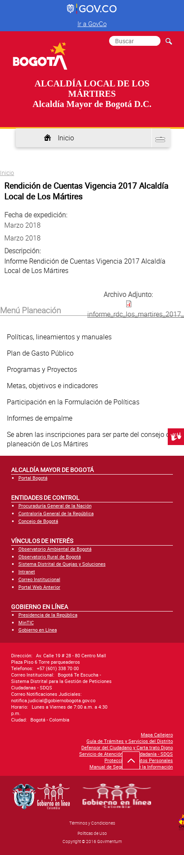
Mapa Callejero (157, 734)
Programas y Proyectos (42, 369)
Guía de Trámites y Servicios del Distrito (129, 741)
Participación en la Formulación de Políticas (73, 402)
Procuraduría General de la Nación (55, 505)
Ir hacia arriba (135, 762)
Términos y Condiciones (92, 823)
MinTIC (26, 622)
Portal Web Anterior (39, 587)
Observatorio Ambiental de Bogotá (55, 549)
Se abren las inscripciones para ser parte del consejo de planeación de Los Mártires (90, 439)
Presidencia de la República (47, 615)
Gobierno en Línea (37, 629)
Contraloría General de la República (56, 513)
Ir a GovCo (92, 23)
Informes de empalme (39, 418)
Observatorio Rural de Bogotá (49, 556)
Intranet (26, 571)
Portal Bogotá (32, 478)
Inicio (66, 137)
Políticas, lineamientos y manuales (59, 336)
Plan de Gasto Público (40, 353)
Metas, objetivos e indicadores (52, 385)
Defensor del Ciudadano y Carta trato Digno (127, 747)
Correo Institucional (39, 579)
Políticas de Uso (92, 833)
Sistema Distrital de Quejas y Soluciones (62, 564)
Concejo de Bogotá (38, 521)
